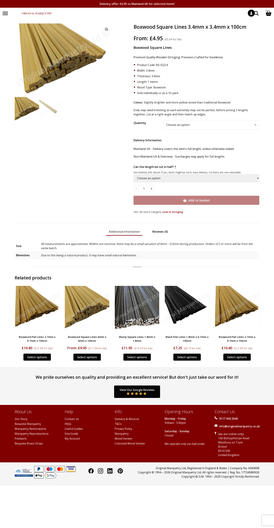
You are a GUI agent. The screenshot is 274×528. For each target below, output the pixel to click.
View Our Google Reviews (137, 391)
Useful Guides (74, 429)
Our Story (21, 419)
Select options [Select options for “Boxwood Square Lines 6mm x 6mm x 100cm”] (87, 357)
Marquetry (122, 434)
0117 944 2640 (228, 419)
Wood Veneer (123, 438)
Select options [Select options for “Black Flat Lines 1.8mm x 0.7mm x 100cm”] (187, 357)
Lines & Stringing (172, 212)
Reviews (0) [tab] (160, 232)
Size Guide (71, 434)
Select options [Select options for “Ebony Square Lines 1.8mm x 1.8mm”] (137, 357)
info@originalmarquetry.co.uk (239, 426)
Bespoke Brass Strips (29, 443)
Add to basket (199, 200)
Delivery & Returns (127, 419)
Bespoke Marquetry (28, 424)
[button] (106, 29)
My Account (72, 438)
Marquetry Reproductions (32, 434)
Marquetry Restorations (30, 429)
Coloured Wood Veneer (130, 443)
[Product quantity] (144, 188)
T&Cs (118, 424)
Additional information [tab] (124, 232)
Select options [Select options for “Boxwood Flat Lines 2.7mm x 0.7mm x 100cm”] (37, 357)
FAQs (68, 424)
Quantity (140, 123)
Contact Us (72, 419)
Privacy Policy (123, 429)
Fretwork (21, 438)
